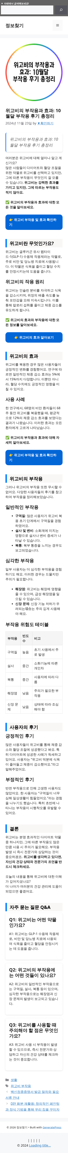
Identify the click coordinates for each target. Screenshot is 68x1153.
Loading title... (40, 1145)
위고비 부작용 (21, 1086)
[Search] (61, 9)
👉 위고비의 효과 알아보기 (33, 337)
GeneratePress (52, 1127)
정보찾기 (14, 25)
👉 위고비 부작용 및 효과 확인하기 (32, 222)
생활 (14, 1080)
